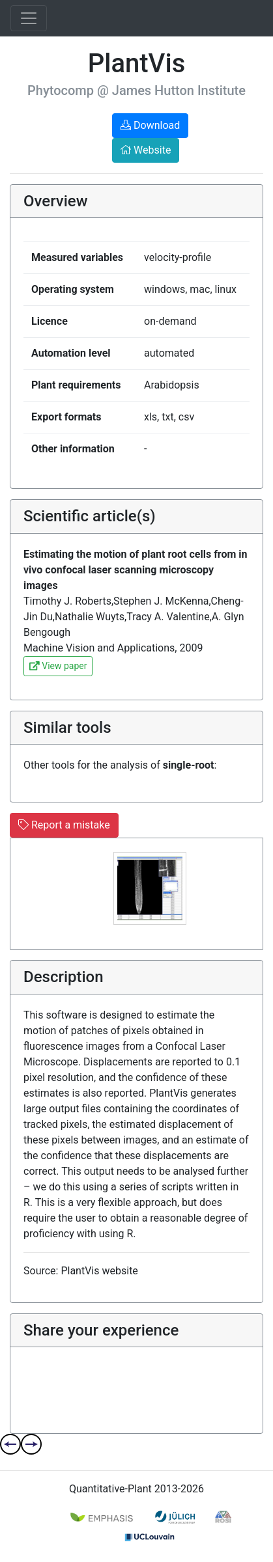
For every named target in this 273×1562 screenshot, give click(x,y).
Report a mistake (64, 825)
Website (146, 150)
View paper (58, 666)
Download (150, 125)
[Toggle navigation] (28, 18)
